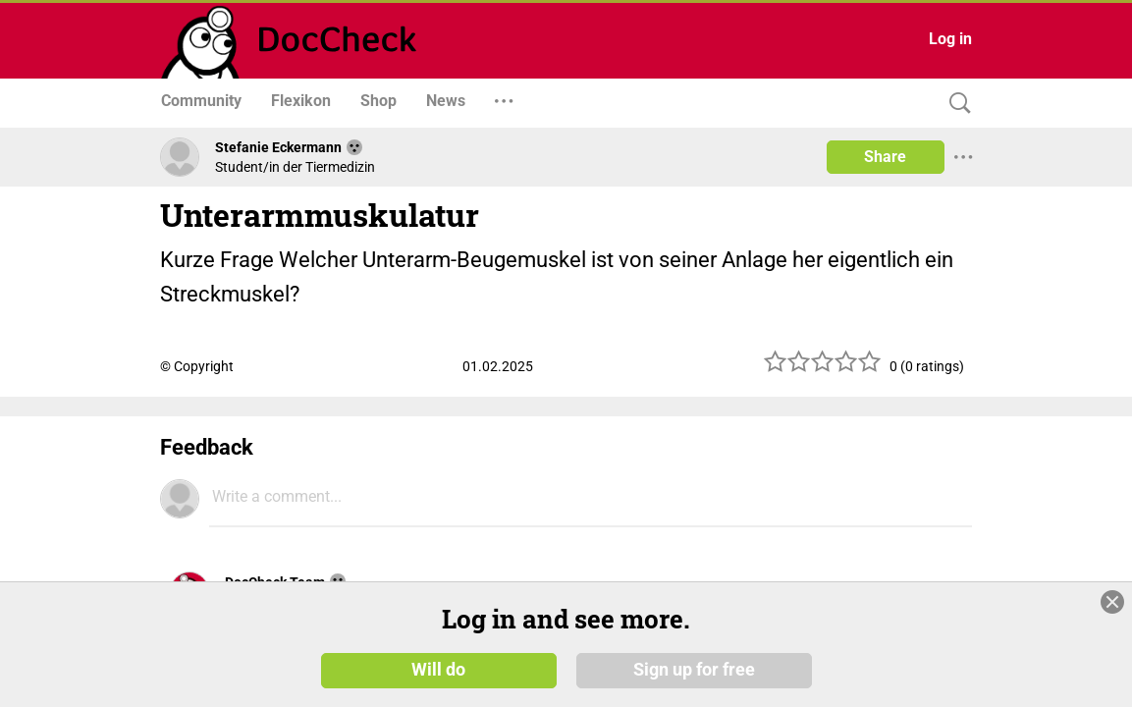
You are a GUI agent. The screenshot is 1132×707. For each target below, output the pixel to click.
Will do (438, 684)
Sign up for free (694, 684)
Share (885, 156)
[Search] (955, 104)
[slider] (823, 369)
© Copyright (197, 366)
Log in (950, 38)
